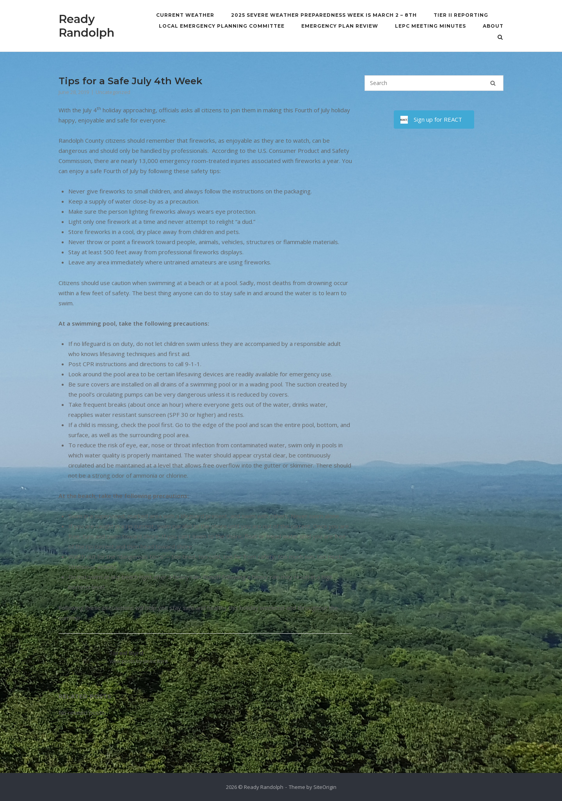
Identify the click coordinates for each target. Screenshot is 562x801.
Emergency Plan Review (339, 26)
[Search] (492, 83)
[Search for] (434, 83)
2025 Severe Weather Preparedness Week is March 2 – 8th (324, 15)
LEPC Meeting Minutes (430, 26)
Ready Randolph (86, 25)
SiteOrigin (324, 786)
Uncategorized (113, 92)
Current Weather (185, 15)
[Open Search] (500, 37)
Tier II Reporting (461, 15)
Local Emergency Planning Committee (222, 26)
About (493, 26)
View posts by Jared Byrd (138, 661)
